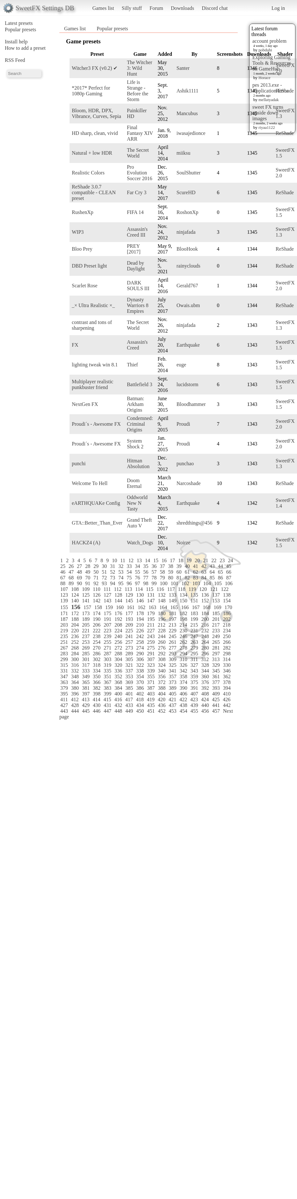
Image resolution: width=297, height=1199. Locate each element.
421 (172, 699)
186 (227, 613)
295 (194, 653)
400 (118, 693)
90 (79, 583)
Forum (156, 8)
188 (75, 619)
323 (151, 665)
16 (164, 560)
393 (216, 688)
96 (129, 583)
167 (196, 607)
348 (75, 676)
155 (64, 607)
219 (64, 630)
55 (137, 572)
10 (114, 560)
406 (183, 693)
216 (205, 625)
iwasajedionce (190, 133)
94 (112, 583)
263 (194, 642)
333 (86, 670)
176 (118, 613)
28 (87, 566)
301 (86, 659)
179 (151, 613)
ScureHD (186, 192)
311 (194, 659)
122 (224, 589)
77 (145, 577)
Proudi (183, 424)
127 (107, 595)
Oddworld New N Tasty (137, 503)
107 (64, 589)
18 (180, 560)
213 (172, 625)
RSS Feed (15, 60)
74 (120, 577)
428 (75, 705)
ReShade (285, 90)
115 (149, 589)
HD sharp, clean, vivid (95, 133)
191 (107, 619)
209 (129, 625)
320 (118, 665)
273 (129, 648)
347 (64, 676)
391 (194, 688)
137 (216, 595)
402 (140, 693)
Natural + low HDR (92, 153)
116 (160, 589)
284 (75, 653)
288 (118, 653)
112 (117, 589)
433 (129, 705)
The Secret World (138, 152)
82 (187, 577)
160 (120, 607)
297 (216, 653)
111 (107, 589)
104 (207, 583)
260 (162, 642)
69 (79, 577)
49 (87, 572)
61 (187, 572)
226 (140, 630)
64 (212, 572)
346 (227, 670)
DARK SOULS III (138, 285)
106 (229, 583)
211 (150, 625)
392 (205, 688)
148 (162, 600)
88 (62, 583)
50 (96, 572)
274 (140, 648)
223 (107, 630)
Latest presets (19, 23)
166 (185, 607)
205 (86, 625)
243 (151, 636)
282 (227, 648)
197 (172, 619)
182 (183, 613)
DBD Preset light (89, 265)
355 (151, 676)
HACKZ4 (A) (86, 542)
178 (140, 613)
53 (120, 572)
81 (179, 577)
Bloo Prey (82, 249)
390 (183, 688)
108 (75, 589)
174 (96, 613)
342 (183, 670)
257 (129, 642)
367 (107, 682)
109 (86, 589)
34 (137, 566)
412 (74, 699)
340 (162, 670)
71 (96, 577)
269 (86, 648)
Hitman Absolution (138, 463)
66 (228, 572)
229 (172, 630)
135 (194, 595)
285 (86, 653)
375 (194, 682)
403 (151, 693)
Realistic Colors (88, 172)
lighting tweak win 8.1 (95, 364)
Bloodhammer (191, 404)
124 (75, 595)
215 (194, 625)
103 (196, 583)
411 (64, 699)
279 (194, 648)
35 (145, 566)
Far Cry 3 (136, 192)
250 (227, 636)
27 (79, 566)
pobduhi (265, 50)
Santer (182, 68)
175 (107, 613)
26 (71, 566)
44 (220, 566)
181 (172, 613)
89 (71, 583)
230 (183, 630)
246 (183, 636)
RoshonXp (187, 212)
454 (183, 711)
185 (216, 613)
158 (98, 607)
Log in (278, 8)
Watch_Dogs (140, 542)
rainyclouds (188, 265)
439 (194, 705)
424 (205, 699)
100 (163, 583)
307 (151, 659)
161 (131, 607)
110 (96, 589)
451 (151, 711)
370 (140, 682)
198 (183, 619)
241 (129, 636)
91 (87, 583)
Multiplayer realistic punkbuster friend (92, 384)
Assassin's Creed (137, 344)
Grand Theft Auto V (139, 522)
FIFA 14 (135, 212)
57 (154, 572)
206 (96, 625)
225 (129, 630)
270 (96, 648)
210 (140, 625)
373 (172, 682)
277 (172, 648)
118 (181, 589)
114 (139, 589)
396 (75, 693)
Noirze (183, 542)
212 (161, 625)
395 (64, 693)
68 (71, 577)
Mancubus (187, 113)
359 (194, 676)
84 (203, 577)
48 (79, 572)
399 (107, 693)
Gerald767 (187, 285)
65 (220, 572)
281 (216, 648)
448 (118, 711)
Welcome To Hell (90, 483)
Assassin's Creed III (137, 232)
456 (205, 711)
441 (216, 705)
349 (86, 676)
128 (118, 595)
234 (227, 630)
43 (212, 566)
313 (215, 659)
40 (187, 566)
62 (195, 572)
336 (118, 670)
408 (205, 693)
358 (183, 676)
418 (140, 699)
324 (162, 665)
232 (205, 630)
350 (96, 676)
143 (107, 600)
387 (151, 688)
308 (162, 659)
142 (96, 600)
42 (203, 566)
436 (162, 705)
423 (194, 699)
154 (227, 600)
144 (118, 600)
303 (107, 659)
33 (129, 566)
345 (216, 670)
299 (64, 659)
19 (188, 560)
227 (151, 630)
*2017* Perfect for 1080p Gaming (91, 90)
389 (172, 688)
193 (129, 619)
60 (179, 572)
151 (194, 600)
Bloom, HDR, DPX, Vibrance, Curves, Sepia (96, 113)
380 (75, 688)
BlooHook (187, 249)
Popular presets (20, 29)
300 (75, 659)
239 (107, 636)
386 (140, 688)
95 (120, 583)
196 (162, 619)
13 (139, 560)
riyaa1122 (266, 127)
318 (96, 665)
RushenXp (82, 212)
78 (154, 577)
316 (75, 665)
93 (104, 583)
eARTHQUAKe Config (96, 503)
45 (228, 566)
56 (145, 572)
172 (75, 613)
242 (140, 636)
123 (64, 595)
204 (75, 625)
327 (194, 665)
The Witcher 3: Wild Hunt (139, 68)
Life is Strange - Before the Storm (137, 90)
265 (216, 642)
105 (218, 583)
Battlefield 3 (139, 384)
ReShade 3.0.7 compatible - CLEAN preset (94, 192)
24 (230, 560)
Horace (264, 77)
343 (194, 670)
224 (118, 630)
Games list (103, 8)
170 (228, 607)
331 (64, 670)
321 (129, 665)
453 (172, 711)
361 (216, 676)
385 (129, 688)
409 (216, 693)
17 (172, 560)
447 (107, 711)
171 (64, 613)
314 (226, 659)
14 (147, 560)
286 (96, 653)
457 (216, 711)
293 (172, 653)
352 (118, 676)
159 (109, 607)
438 (183, 705)
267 (64, 648)
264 (205, 642)
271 (107, 648)
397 (86, 693)
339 (151, 670)
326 (183, 665)
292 (162, 653)
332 (75, 670)
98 (145, 583)
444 (75, 711)
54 (129, 572)
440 (205, 705)
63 (203, 572)
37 (162, 566)
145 (129, 600)
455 (194, 711)
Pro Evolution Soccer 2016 (139, 172)
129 (129, 595)
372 (162, 682)
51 (104, 572)
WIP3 (78, 232)
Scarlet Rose (84, 285)
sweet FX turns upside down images (267, 112)
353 (129, 676)
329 (216, 665)
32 (120, 566)
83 (195, 577)
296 (205, 653)
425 (215, 699)
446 (96, 711)
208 (118, 625)
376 (205, 682)
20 (197, 560)
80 (170, 577)
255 (107, 642)
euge (181, 364)
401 (129, 693)
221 (86, 630)
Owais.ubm (188, 305)
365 (86, 682)
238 (96, 636)
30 (104, 566)
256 (118, 642)
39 (179, 566)
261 (172, 642)
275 (151, 648)
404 (162, 693)
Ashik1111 (187, 90)
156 (75, 607)
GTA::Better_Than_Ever (97, 523)
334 (96, 670)
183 (194, 613)
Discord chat (214, 8)
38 (170, 566)
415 (107, 699)
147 (151, 600)
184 (205, 613)
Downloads (182, 8)
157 (87, 607)
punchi (79, 463)
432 (118, 705)
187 (64, 619)
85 (212, 577)
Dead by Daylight (136, 265)
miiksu (183, 153)
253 (86, 642)
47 (71, 572)
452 (162, 711)
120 (203, 589)
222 (96, 630)
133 (172, 595)
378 (227, 682)
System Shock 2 (135, 443)
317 (86, 665)
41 (195, 566)
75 (129, 577)
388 (162, 688)
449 (129, 711)
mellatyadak (268, 99)
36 (154, 566)
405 (172, 693)
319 (107, 665)
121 (214, 589)
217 (215, 625)
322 (140, 665)
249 (216, 636)
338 (140, 670)
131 (151, 595)
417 (129, 699)
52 (112, 572)
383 (107, 688)
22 (213, 560)
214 (183, 625)
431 (107, 705)
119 (192, 589)
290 (140, 653)
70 (87, 577)
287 (107, 653)
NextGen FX (85, 404)
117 (170, 589)
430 (96, 705)
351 (107, 676)
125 (86, 595)
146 (140, 600)
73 (112, 577)
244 (162, 636)
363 (64, 682)
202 (227, 619)
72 (104, 577)
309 (172, 659)
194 (140, 619)
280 (205, 648)
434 (140, 705)
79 (162, 577)
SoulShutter (188, 172)
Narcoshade (188, 483)
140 (75, 600)
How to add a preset (25, 48)
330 (227, 665)
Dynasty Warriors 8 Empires (138, 305)
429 (86, 705)
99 (154, 583)
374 (183, 682)
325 (172, 665)
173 (86, 613)
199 (194, 619)
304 (118, 659)
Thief (132, 364)
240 (118, 636)
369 (129, 682)
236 (75, 636)
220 (75, 630)
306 (140, 659)
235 (64, 636)
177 (129, 613)
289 (129, 653)
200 (205, 619)
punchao (185, 463)
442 (227, 705)
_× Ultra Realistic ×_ (93, 305)
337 (129, 670)
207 (107, 625)
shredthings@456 (194, 523)
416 (118, 699)
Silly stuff (132, 8)
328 (205, 665)
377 (216, 682)
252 (75, 642)
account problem (269, 41)
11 (122, 560)
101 (174, 583)
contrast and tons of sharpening (92, 325)
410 (227, 693)
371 (151, 682)
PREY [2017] (134, 248)
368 (118, 682)
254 (96, 642)
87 (228, 577)
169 (217, 607)
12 (130, 560)
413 (85, 699)
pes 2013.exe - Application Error (270, 87)
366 (96, 682)
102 (185, 583)
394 (227, 688)
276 (162, 648)
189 (86, 619)
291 (151, 653)
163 (152, 607)
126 (96, 595)
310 (183, 659)
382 (96, 688)
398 (96, 693)
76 (137, 577)
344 (205, 670)
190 (96, 619)
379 (64, 688)
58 (162, 572)
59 (170, 572)
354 (140, 676)
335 (107, 670)
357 (172, 676)
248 (205, 636)
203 (64, 625)
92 (96, 583)
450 (140, 711)
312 (205, 659)
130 (140, 595)
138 (227, 595)
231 (194, 630)
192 (118, 619)
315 (64, 665)
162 (141, 607)
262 (183, 642)
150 (183, 600)
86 (220, 577)
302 (96, 659)
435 (151, 705)
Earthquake (188, 345)
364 (75, 682)
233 (216, 630)
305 (129, 659)
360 (205, 676)
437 (172, 705)
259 (151, 642)
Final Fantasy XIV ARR (140, 133)
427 (64, 705)
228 (162, 630)
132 (162, 595)
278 (183, 648)
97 (137, 583)
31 (112, 566)
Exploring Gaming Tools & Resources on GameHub (271, 63)
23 (222, 560)
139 (64, 600)
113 (128, 589)
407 (194, 693)
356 (162, 676)
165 (174, 607)
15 (155, 560)
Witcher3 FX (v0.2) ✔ (94, 68)
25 (62, 566)
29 (96, 566)
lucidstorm (187, 384)
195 (151, 619)
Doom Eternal (134, 483)
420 (161, 699)
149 (172, 600)
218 (226, 625)
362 (227, 676)
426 (226, 699)
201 (216, 619)
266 (227, 642)
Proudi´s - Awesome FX (96, 424)
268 (75, 648)
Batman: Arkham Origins (135, 404)
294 (183, 653)
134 (183, 595)
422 (183, 699)
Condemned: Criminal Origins (140, 424)
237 (86, 636)
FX (75, 345)
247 (194, 636)
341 (172, 670)
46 (62, 572)
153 (216, 600)
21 (205, 560)
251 (64, 642)
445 (86, 711)
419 (150, 699)
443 (64, 711)
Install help (16, 41)
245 (172, 636)
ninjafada (186, 232)
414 (96, 699)
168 (207, 607)
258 (140, 642)
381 (86, 688)
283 (64, 653)
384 (118, 688)
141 (86, 600)
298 (227, 653)
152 (205, 600)
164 (163, 607)
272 (118, 648)
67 (62, 577)
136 (205, 595)
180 (162, 613)
